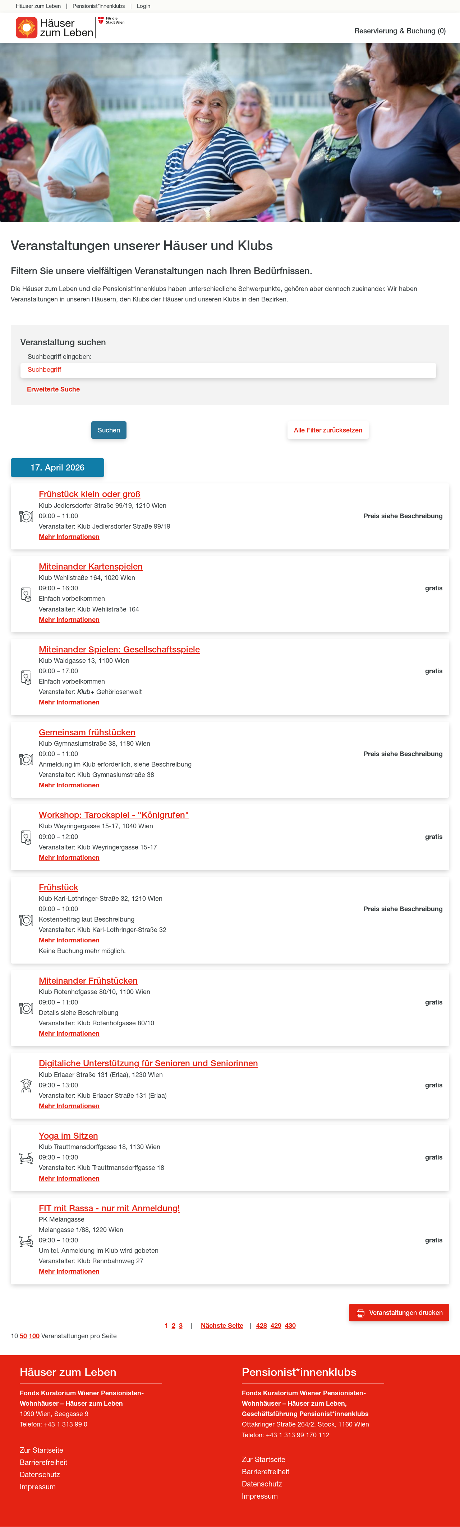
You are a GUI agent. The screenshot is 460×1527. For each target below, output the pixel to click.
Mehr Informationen (69, 538)
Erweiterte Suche (53, 390)
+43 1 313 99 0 (65, 1425)
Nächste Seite (222, 1327)
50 (23, 1337)
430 (290, 1327)
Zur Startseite (41, 1451)
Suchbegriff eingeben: (60, 357)
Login (143, 6)
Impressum (38, 1488)
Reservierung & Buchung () (400, 32)
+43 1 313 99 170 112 (297, 1436)
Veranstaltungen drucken (406, 1314)
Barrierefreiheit (43, 1463)
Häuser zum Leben (38, 6)
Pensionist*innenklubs (99, 6)
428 (261, 1327)
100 (34, 1337)
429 (276, 1327)
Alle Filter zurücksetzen (331, 431)
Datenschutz (40, 1476)
